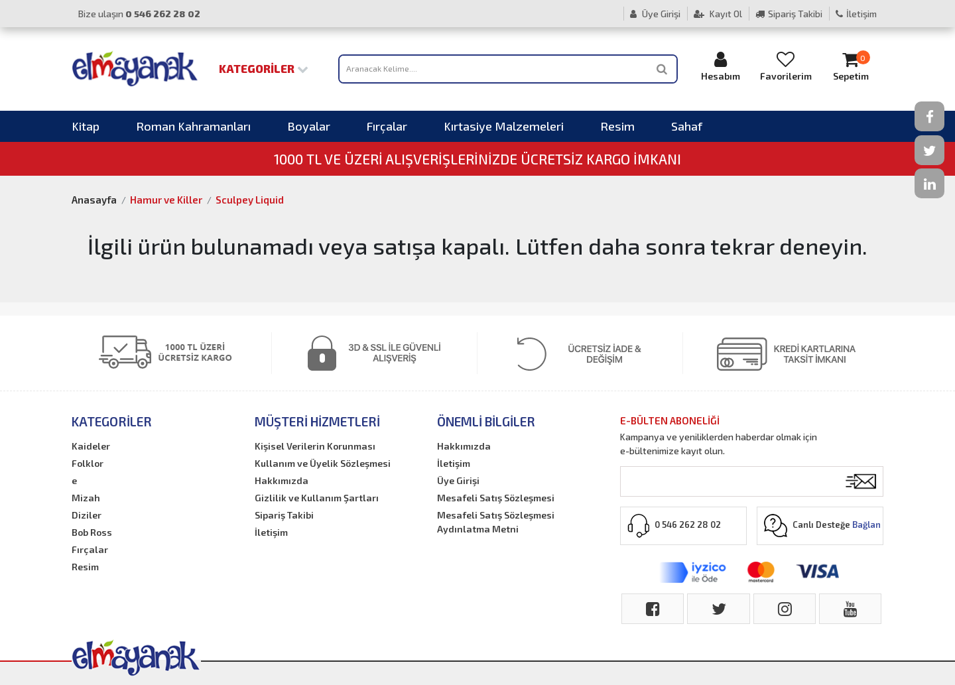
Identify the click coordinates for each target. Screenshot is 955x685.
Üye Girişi (655, 13)
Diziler (86, 515)
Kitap (85, 126)
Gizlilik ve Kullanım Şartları (317, 497)
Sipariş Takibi (788, 13)
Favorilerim (785, 66)
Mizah (86, 497)
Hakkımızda (281, 480)
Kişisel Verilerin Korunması (315, 446)
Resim (617, 126)
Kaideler (91, 446)
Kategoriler (263, 68)
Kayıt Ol (718, 13)
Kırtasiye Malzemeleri (504, 126)
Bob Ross (92, 532)
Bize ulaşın (139, 13)
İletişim (856, 13)
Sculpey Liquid (250, 200)
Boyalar (308, 126)
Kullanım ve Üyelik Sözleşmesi (323, 463)
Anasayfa (94, 200)
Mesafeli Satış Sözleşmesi (495, 497)
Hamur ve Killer (166, 200)
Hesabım (720, 66)
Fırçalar (387, 126)
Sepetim (850, 66)
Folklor (87, 463)
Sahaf (686, 126)
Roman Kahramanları (193, 126)
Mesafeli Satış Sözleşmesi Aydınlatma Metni (495, 521)
